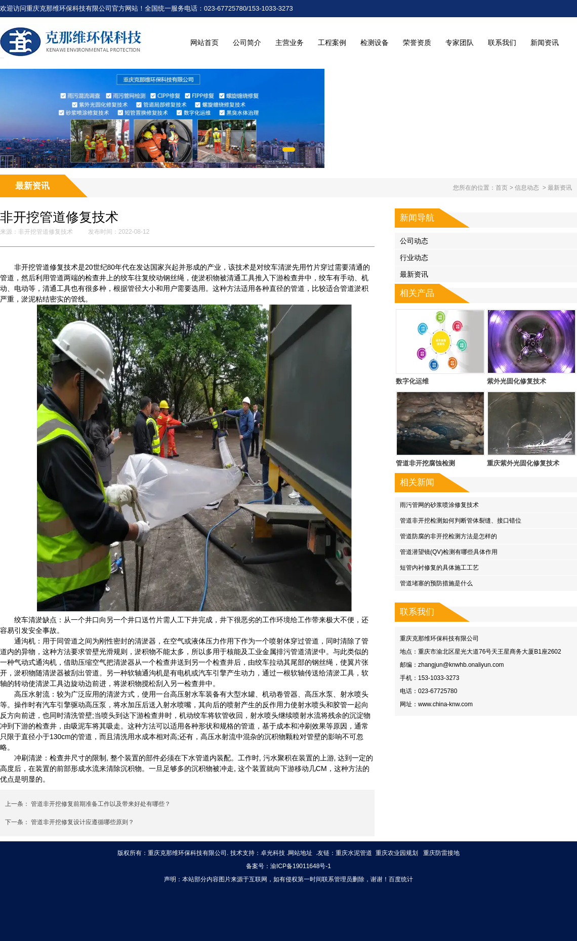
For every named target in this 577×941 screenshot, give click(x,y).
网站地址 (300, 853)
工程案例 (332, 42)
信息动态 (527, 187)
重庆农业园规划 (397, 853)
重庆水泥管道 (354, 853)
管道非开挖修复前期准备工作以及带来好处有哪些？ (100, 803)
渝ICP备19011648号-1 (300, 866)
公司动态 (414, 241)
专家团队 (459, 42)
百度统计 (401, 879)
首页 (502, 187)
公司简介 (247, 42)
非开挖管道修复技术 (45, 231)
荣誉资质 (417, 42)
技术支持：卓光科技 (257, 853)
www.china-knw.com (445, 704)
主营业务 (289, 42)
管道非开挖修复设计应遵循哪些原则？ (81, 822)
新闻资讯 (544, 42)
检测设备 (374, 42)
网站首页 (204, 42)
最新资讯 (414, 274)
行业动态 (414, 257)
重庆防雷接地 (441, 853)
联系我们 (502, 42)
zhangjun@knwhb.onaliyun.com (461, 664)
